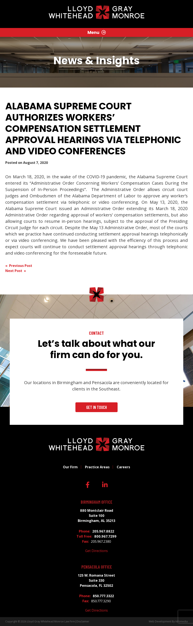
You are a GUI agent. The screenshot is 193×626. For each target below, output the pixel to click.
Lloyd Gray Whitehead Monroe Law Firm (51, 621)
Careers (123, 467)
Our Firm (70, 467)
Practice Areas (97, 467)
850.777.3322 (103, 596)
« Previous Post (18, 265)
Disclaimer (82, 621)
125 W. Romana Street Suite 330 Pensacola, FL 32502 (96, 580)
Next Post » (15, 270)
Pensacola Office (96, 566)
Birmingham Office (96, 502)
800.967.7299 (105, 536)
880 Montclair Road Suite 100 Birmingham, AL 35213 (96, 515)
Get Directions (96, 550)
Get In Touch (96, 407)
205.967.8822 (103, 531)
